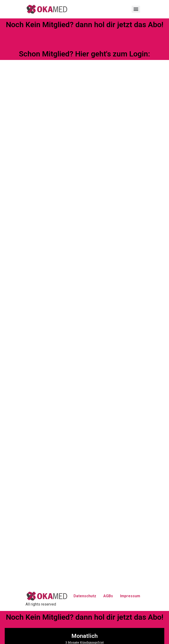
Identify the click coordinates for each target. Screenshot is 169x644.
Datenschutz (85, 596)
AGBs (108, 596)
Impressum (130, 596)
